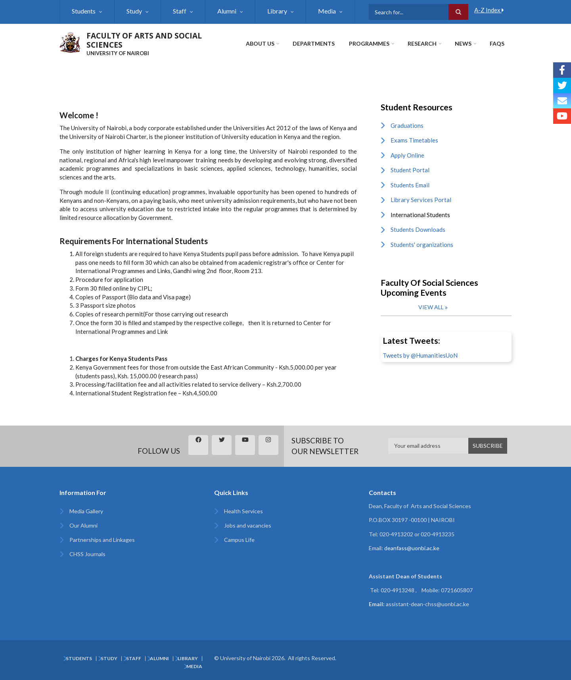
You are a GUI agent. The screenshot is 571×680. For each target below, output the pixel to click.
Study (134, 11)
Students (84, 11)
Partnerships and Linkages (102, 539)
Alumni (226, 11)
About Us (260, 43)
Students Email (410, 185)
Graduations (407, 125)
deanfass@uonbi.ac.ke (411, 548)
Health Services (243, 511)
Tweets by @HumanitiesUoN (420, 355)
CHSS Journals (87, 554)
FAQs (497, 43)
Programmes (369, 43)
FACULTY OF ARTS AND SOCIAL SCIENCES (144, 40)
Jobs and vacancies (247, 525)
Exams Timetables (414, 140)
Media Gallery (86, 511)
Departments (314, 43)
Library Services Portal (421, 199)
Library (277, 11)
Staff (179, 11)
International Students (420, 214)
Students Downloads (418, 229)
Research (422, 43)
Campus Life (239, 539)
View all (431, 307)
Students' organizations (422, 244)
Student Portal (410, 169)
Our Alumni (83, 525)
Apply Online (407, 155)
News (463, 43)
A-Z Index (489, 9)
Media (327, 11)
